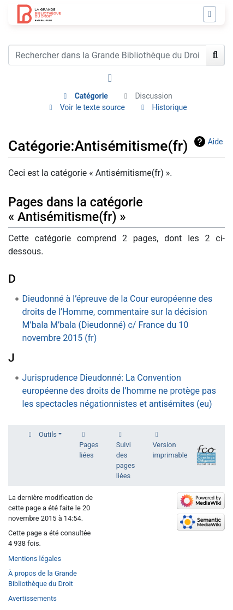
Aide (215, 141)
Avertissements (32, 598)
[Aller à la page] (215, 55)
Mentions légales (34, 558)
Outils (48, 434)
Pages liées (89, 450)
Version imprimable (169, 450)
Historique (169, 107)
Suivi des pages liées (125, 460)
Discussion (153, 95)
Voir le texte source (92, 107)
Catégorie (91, 95)
